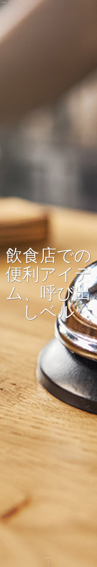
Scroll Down (48, 558)
